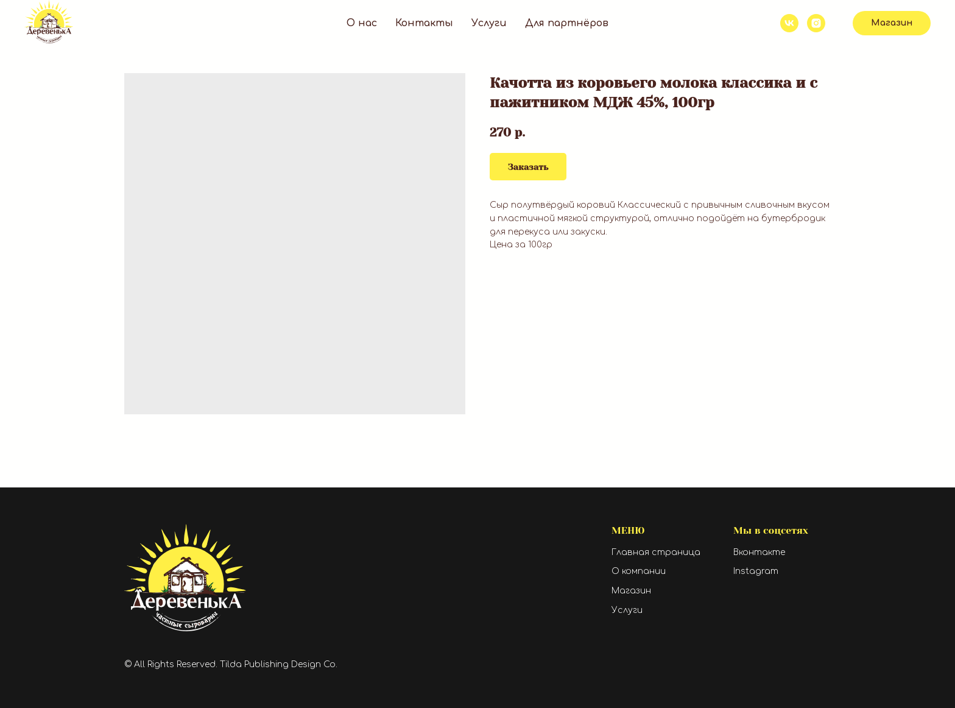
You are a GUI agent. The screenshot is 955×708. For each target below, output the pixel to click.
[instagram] (816, 23)
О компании (638, 571)
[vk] (789, 23)
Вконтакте (759, 552)
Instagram (755, 571)
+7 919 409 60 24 (726, 19)
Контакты (424, 23)
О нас (362, 23)
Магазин (631, 590)
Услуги (489, 23)
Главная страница (655, 552)
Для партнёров (566, 23)
